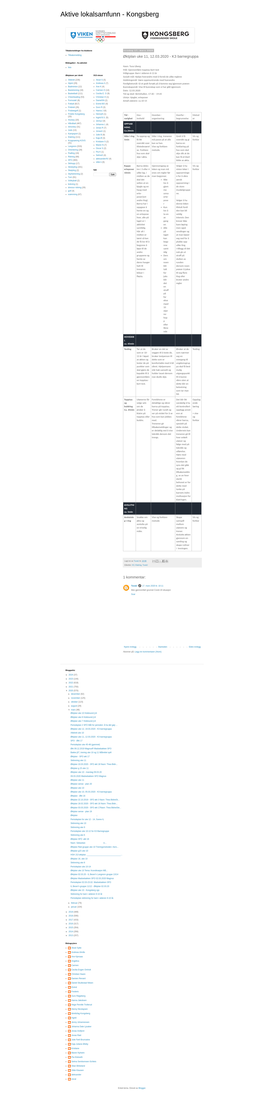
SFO (70, 160)
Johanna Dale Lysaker (81, 1026)
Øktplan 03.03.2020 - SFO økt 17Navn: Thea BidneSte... (96, 807)
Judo (70, 130)
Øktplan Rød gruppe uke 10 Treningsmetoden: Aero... (95, 847)
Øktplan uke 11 (77, 780)
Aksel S (99, 80)
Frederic (75, 991)
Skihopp (71, 163)
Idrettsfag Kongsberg (80, 1013)
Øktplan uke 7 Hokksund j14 (83, 721)
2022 (71, 683)
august (74, 706)
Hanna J (100, 110)
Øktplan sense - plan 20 (81, 784)
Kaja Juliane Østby (79, 1044)
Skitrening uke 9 (78, 827)
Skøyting (72, 170)
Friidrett (71, 107)
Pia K (98, 152)
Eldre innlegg (195, 647)
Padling (71, 153)
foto (69, 67)
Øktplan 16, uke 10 (79, 859)
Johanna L (100, 124)
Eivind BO (100, 104)
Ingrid (73, 1018)
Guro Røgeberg (78, 996)
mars (73, 710)
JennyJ (99, 121)
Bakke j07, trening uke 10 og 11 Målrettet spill (91, 752)
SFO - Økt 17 (76, 741)
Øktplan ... (84, 815)
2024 (71, 675)
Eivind (74, 987)
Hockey (71, 120)
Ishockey (72, 127)
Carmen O (100, 90)
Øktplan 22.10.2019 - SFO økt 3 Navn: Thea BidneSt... (95, 800)
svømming (72, 194)
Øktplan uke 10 (77, 788)
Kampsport (73, 134)
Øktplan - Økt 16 (78, 796)
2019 (71, 912)
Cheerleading (74, 97)
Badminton (73, 86)
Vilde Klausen (77, 1070)
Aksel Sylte (76, 948)
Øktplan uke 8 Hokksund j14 (83, 717)
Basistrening (73, 90)
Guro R (99, 107)
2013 (71, 935)
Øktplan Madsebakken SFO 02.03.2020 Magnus (92, 878)
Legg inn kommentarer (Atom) (148, 652)
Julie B (99, 135)
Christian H (101, 97)
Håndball (72, 123)
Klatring (138, 565)
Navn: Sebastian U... (88, 843)
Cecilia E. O (101, 93)
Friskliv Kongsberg (76, 114)
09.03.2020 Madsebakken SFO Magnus (88, 776)
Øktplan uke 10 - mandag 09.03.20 (86, 772)
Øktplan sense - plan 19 (81, 811)
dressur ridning (74, 187)
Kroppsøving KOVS (77, 140)
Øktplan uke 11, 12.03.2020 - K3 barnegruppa (91, 737)
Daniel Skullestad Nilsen (82, 983)
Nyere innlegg (130, 647)
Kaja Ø (99, 138)
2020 (71, 690)
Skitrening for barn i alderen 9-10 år (86, 894)
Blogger (142, 1088)
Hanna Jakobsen (79, 1000)
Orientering (73, 150)
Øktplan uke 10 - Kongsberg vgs (85, 890)
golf (69, 191)
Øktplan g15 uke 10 (79, 851)
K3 (133, 565)
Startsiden (162, 647)
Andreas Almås (78, 952)
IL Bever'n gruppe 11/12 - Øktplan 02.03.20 (90, 886)
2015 (71, 927)
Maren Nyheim (78, 1053)
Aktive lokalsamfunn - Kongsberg (109, 14)
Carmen (75, 965)
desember (76, 694)
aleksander (76, 1074)
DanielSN (100, 100)
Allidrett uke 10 (77, 733)
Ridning (71, 157)
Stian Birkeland (78, 1066)
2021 (71, 687)
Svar (133, 594)
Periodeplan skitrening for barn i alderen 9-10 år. (92, 898)
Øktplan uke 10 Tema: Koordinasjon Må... (89, 870)
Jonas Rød (76, 1035)
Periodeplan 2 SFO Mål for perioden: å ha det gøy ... (94, 725)
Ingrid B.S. (100, 117)
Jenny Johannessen (80, 1022)
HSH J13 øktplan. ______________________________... (96, 855)
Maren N (100, 145)
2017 (71, 920)
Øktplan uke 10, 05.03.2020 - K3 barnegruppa (91, 792)
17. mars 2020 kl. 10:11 (152, 586)
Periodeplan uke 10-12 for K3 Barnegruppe (90, 831)
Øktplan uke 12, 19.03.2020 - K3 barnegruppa (91, 729)
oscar (73, 1079)
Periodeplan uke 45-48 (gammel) (85, 744)
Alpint (70, 83)
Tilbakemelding (74, 55)
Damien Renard (78, 978)
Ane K (99, 86)
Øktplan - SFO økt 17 (80, 756)
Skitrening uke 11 (78, 760)
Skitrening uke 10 (78, 823)
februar (74, 903)
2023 (71, 679)
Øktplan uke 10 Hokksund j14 (84, 713)
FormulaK (72, 100)
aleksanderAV (102, 159)
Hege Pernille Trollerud (81, 1005)
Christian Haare (78, 974)
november (76, 698)
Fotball (71, 104)
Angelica (75, 961)
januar (74, 907)
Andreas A (100, 83)
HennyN (99, 114)
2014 (71, 931)
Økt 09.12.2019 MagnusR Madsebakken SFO (91, 748)
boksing (71, 184)
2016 (71, 923)
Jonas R (99, 128)
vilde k (99, 162)
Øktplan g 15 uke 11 (80, 768)
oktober (74, 702)
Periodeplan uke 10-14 (81, 866)
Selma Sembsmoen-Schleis (83, 1061)
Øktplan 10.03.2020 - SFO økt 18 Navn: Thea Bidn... (94, 764)
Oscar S (99, 148)
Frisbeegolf (73, 110)
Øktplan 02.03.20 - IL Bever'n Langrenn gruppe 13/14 (94, 874)
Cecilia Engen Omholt (81, 970)
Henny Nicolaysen (79, 1009)
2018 (71, 916)
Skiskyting (72, 167)
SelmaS (99, 155)
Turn (70, 177)
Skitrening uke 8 (78, 862)
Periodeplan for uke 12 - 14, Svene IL (87, 819)
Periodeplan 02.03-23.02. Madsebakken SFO (91, 882)
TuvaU (145, 565)
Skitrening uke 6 (78, 835)
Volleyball (72, 180)
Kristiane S (101, 141)
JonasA (99, 131)
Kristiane (75, 1048)
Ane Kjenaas (77, 956)
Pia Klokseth (77, 1057)
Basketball (72, 93)
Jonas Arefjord (77, 1031)
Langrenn (72, 146)
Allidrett (71, 80)
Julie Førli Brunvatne (80, 1039)
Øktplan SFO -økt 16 (80, 839)
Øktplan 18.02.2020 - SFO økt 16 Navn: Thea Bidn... (94, 803)
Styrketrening (74, 174)
